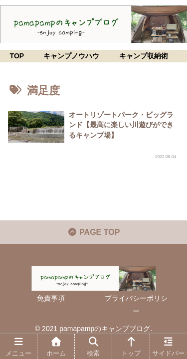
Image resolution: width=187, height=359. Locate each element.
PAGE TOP (93, 232)
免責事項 (51, 298)
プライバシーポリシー (136, 304)
